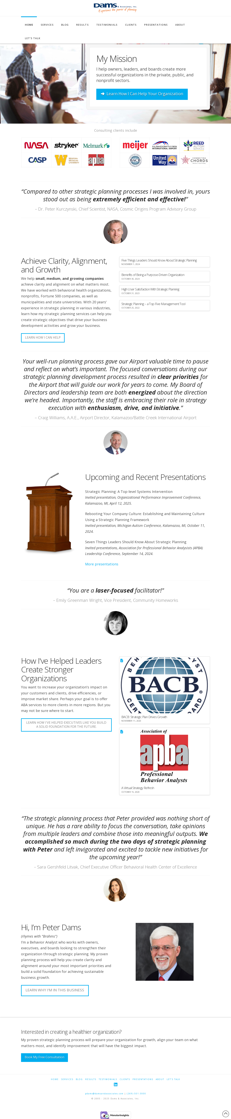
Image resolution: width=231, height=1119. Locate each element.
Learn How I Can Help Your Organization (142, 93)
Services (67, 1079)
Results (90, 1079)
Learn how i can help (43, 337)
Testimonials (108, 1079)
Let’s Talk (173, 1079)
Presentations (143, 1079)
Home (55, 1079)
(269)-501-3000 (136, 1093)
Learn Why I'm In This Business (54, 990)
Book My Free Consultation (44, 1057)
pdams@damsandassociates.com (104, 1093)
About (160, 1079)
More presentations (101, 564)
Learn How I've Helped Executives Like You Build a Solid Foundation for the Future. (66, 724)
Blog (79, 1079)
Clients (125, 1079)
